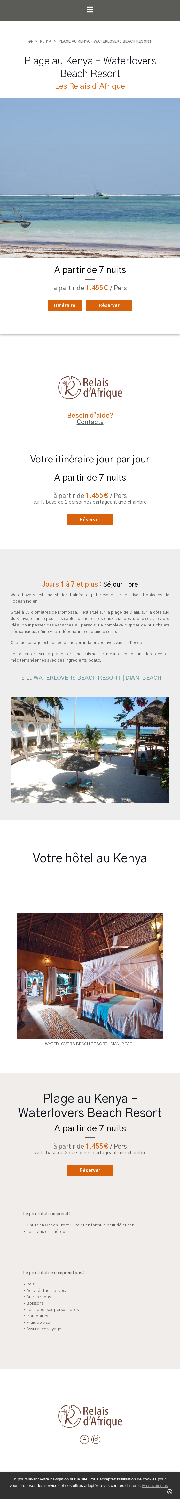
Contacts (90, 422)
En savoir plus (155, 1485)
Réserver (109, 306)
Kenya (45, 41)
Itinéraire (64, 306)
